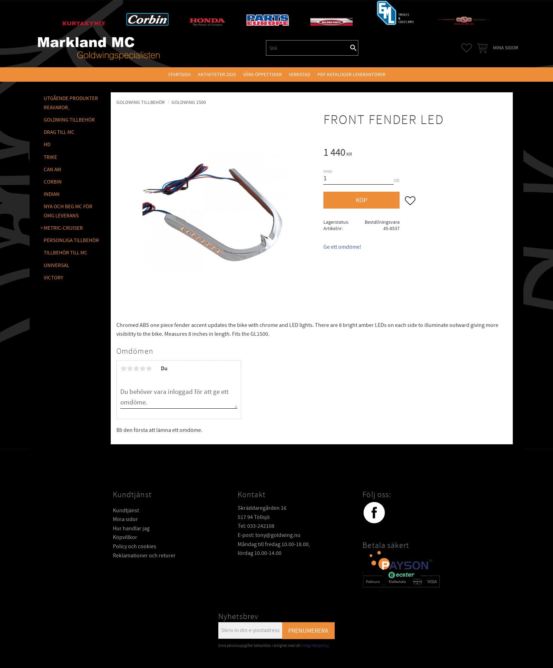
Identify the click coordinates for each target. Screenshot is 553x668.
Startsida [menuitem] (179, 74)
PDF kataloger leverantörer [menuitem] (351, 74)
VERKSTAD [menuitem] (299, 74)
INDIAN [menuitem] (52, 194)
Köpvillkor (125, 537)
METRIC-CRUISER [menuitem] (63, 228)
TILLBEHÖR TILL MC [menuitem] (65, 252)
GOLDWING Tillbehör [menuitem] (69, 120)
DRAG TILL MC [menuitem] (59, 132)
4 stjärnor (142, 368)
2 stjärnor (130, 368)
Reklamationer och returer (144, 555)
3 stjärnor (136, 368)
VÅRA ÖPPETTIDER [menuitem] (262, 74)
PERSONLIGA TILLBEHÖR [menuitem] (71, 240)
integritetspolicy (315, 645)
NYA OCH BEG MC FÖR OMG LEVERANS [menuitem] (68, 211)
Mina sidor (125, 519)
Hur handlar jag (131, 528)
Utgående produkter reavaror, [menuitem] (71, 103)
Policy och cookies (134, 546)
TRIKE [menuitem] (50, 157)
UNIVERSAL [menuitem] (56, 265)
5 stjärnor (149, 368)
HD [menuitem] (47, 144)
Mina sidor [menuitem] (505, 47)
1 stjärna (123, 368)
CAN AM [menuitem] (52, 169)
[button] (466, 48)
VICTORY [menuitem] (53, 277)
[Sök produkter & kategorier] (307, 48)
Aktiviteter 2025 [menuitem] (217, 74)
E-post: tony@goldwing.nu (269, 535)
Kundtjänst (126, 510)
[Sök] (353, 48)
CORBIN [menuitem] (53, 182)
